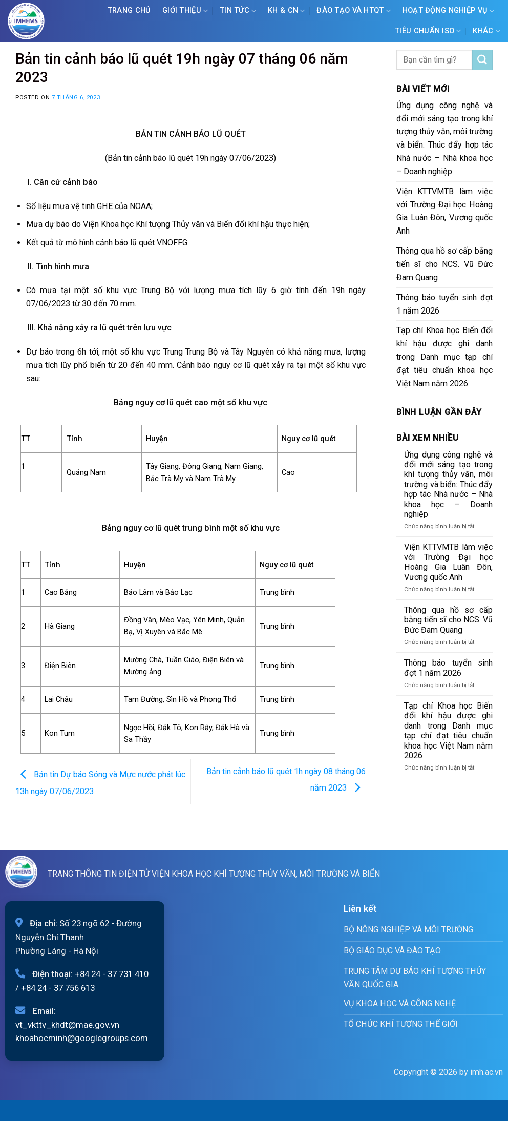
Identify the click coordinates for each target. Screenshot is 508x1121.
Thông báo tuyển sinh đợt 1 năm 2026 (444, 304)
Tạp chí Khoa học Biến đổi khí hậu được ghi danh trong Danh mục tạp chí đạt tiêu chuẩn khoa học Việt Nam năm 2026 (444, 356)
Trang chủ (129, 10)
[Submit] (482, 60)
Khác (486, 31)
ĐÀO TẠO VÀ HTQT (353, 11)
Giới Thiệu (185, 11)
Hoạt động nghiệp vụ (449, 11)
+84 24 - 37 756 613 (58, 988)
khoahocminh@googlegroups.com (81, 1038)
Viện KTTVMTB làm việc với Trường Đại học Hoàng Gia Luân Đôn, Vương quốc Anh (444, 211)
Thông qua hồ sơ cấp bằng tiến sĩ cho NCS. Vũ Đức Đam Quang (444, 264)
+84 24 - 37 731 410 (112, 974)
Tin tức (238, 11)
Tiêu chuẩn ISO (428, 31)
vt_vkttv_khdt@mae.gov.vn (67, 1025)
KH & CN (286, 11)
